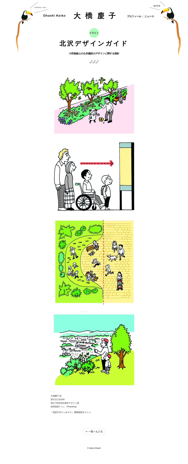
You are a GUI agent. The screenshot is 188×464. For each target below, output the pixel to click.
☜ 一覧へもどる (94, 431)
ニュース (149, 16)
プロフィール (134, 16)
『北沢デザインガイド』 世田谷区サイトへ (71, 412)
